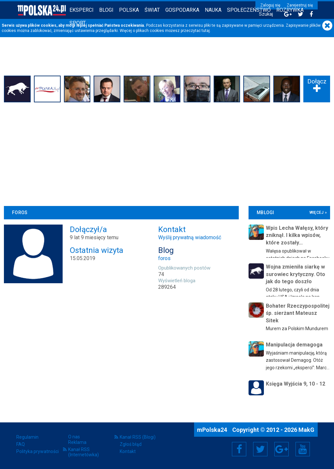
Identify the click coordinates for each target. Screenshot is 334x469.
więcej (317, 212)
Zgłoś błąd (131, 444)
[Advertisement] (167, 153)
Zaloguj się (270, 5)
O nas (74, 436)
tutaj (206, 30)
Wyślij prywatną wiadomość (189, 237)
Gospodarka (182, 10)
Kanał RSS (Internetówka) (83, 452)
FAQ (20, 444)
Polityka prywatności (37, 451)
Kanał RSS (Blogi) (138, 437)
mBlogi (265, 212)
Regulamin (27, 437)
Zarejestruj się (300, 5)
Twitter (260, 449)
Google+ (281, 449)
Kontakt (128, 451)
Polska (129, 10)
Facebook (239, 449)
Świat (152, 10)
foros (164, 258)
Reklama (77, 442)
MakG (306, 429)
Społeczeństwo (249, 10)
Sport (77, 23)
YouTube (302, 449)
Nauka (213, 10)
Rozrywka (290, 10)
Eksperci (81, 10)
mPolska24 (212, 429)
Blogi (106, 10)
